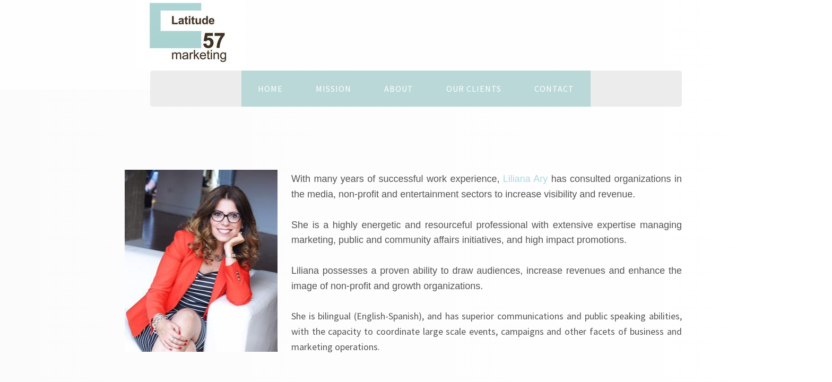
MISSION (333, 88)
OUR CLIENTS (473, 88)
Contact (554, 88)
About (398, 88)
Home (270, 88)
